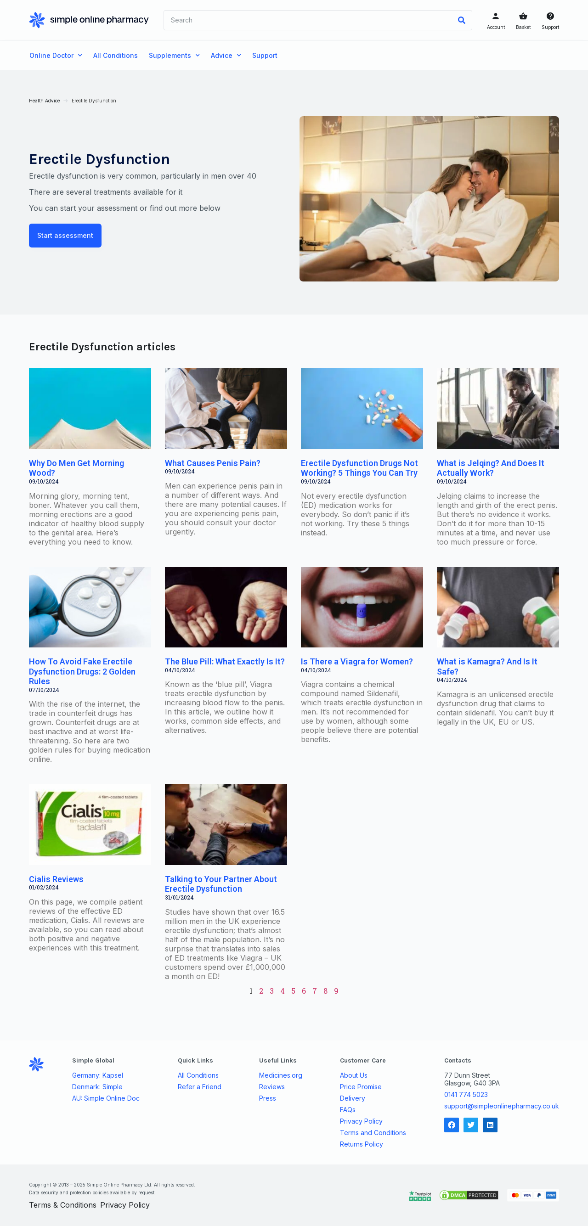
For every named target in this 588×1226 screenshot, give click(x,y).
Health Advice (44, 100)
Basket (522, 27)
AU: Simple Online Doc (106, 1098)
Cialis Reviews (56, 878)
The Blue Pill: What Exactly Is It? (225, 661)
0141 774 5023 (465, 1094)
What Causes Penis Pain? (213, 463)
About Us (354, 1075)
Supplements (174, 55)
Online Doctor (55, 55)
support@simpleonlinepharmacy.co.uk (501, 1105)
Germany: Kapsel (98, 1075)
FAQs (348, 1109)
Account (495, 27)
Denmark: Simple (98, 1086)
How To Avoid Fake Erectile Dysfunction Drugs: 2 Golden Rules (82, 671)
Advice (226, 55)
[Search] (461, 20)
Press (267, 1098)
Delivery (352, 1098)
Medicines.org (280, 1075)
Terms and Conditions (373, 1132)
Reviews (272, 1086)
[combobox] (307, 20)
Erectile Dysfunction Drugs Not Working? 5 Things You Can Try (359, 468)
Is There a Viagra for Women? (357, 661)
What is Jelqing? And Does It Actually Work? (490, 468)
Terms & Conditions (63, 1204)
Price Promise (361, 1086)
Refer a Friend (199, 1086)
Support (550, 27)
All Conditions (115, 55)
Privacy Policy (361, 1121)
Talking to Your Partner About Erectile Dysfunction (221, 884)
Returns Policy (361, 1143)
